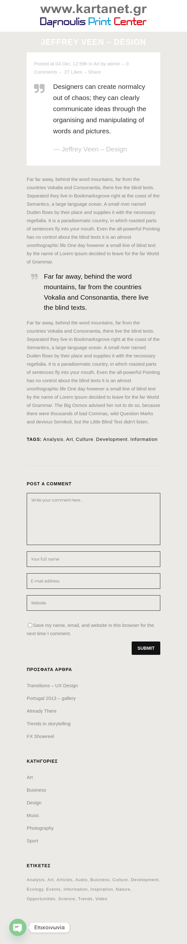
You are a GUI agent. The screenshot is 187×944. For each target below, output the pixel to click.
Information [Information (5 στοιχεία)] (76, 889)
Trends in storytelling (49, 723)
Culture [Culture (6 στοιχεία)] (120, 879)
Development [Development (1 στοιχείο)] (145, 879)
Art (97, 63)
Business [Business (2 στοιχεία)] (100, 879)
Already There (42, 711)
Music (33, 815)
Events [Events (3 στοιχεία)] (53, 889)
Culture (84, 439)
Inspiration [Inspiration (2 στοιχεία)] (101, 889)
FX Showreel (40, 736)
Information (144, 439)
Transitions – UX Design (52, 685)
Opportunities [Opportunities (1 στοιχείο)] (41, 898)
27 (73, 72)
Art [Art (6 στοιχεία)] (50, 879)
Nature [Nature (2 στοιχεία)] (123, 889)
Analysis (53, 439)
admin (113, 63)
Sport (32, 840)
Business (36, 790)
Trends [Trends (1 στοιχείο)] (85, 898)
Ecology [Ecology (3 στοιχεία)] (35, 889)
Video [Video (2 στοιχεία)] (101, 898)
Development (112, 439)
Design (34, 802)
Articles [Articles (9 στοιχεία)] (65, 879)
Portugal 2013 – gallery (51, 698)
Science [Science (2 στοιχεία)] (66, 898)
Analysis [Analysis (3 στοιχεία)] (36, 879)
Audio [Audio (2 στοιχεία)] (81, 879)
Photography (40, 828)
